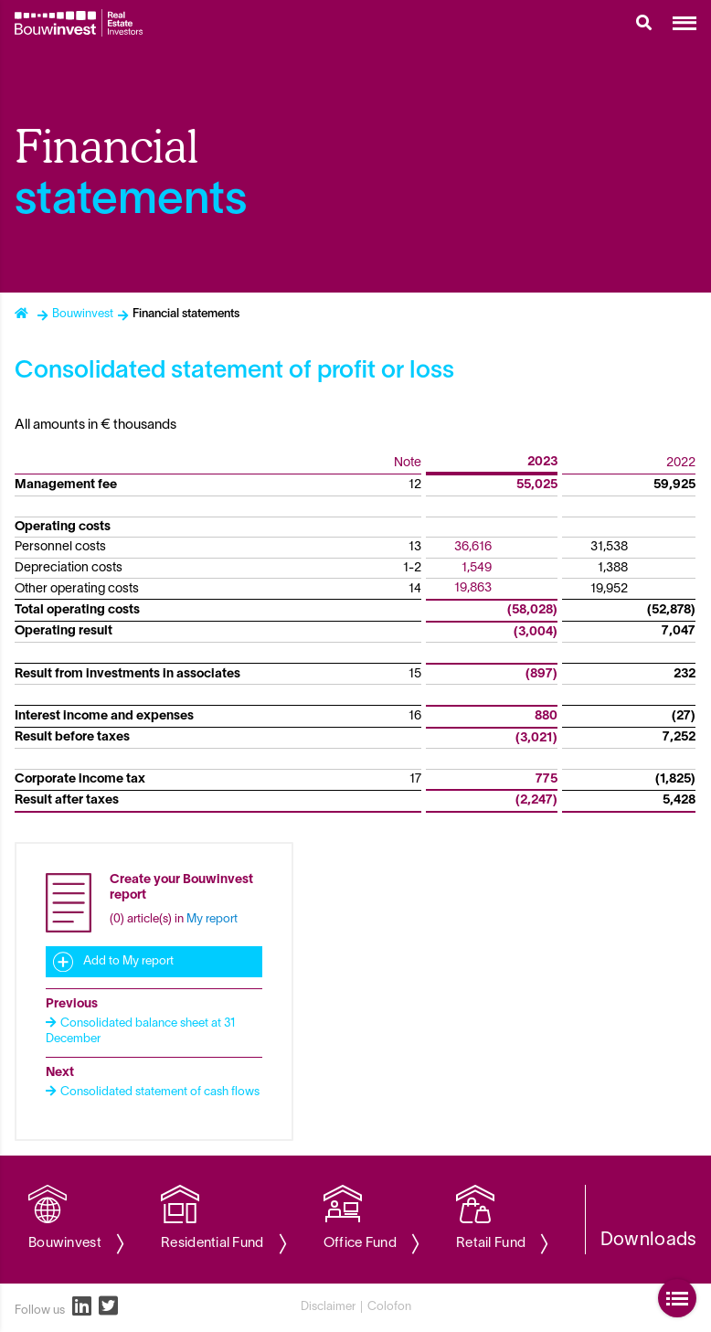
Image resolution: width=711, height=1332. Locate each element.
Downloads (648, 1240)
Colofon (389, 1307)
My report (212, 919)
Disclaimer (328, 1307)
